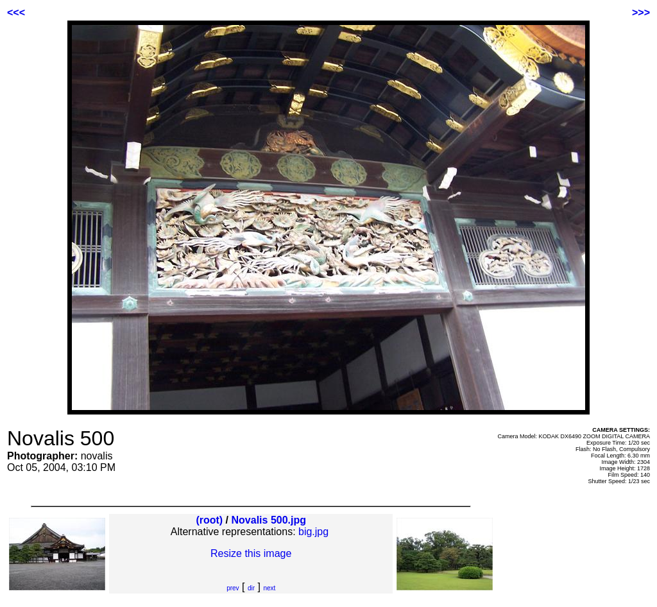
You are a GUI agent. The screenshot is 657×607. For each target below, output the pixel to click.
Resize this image (250, 553)
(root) (209, 520)
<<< (16, 12)
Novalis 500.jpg (269, 520)
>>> (641, 12)
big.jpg (313, 531)
